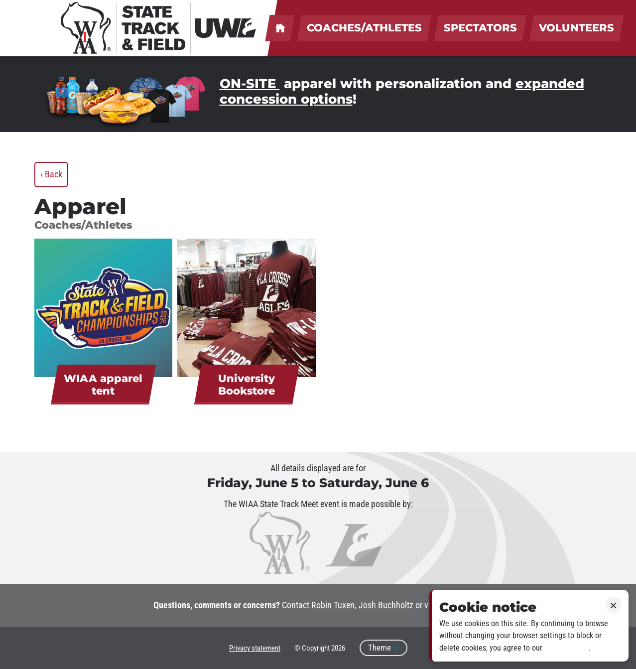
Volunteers (576, 27)
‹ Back (51, 174)
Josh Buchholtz (386, 605)
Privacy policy (566, 648)
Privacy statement (254, 648)
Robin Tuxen (333, 605)
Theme (383, 648)
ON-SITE (250, 84)
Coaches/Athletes (364, 27)
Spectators (480, 27)
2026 (338, 648)
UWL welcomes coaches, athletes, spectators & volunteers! (279, 28)
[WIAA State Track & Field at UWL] (159, 28)
